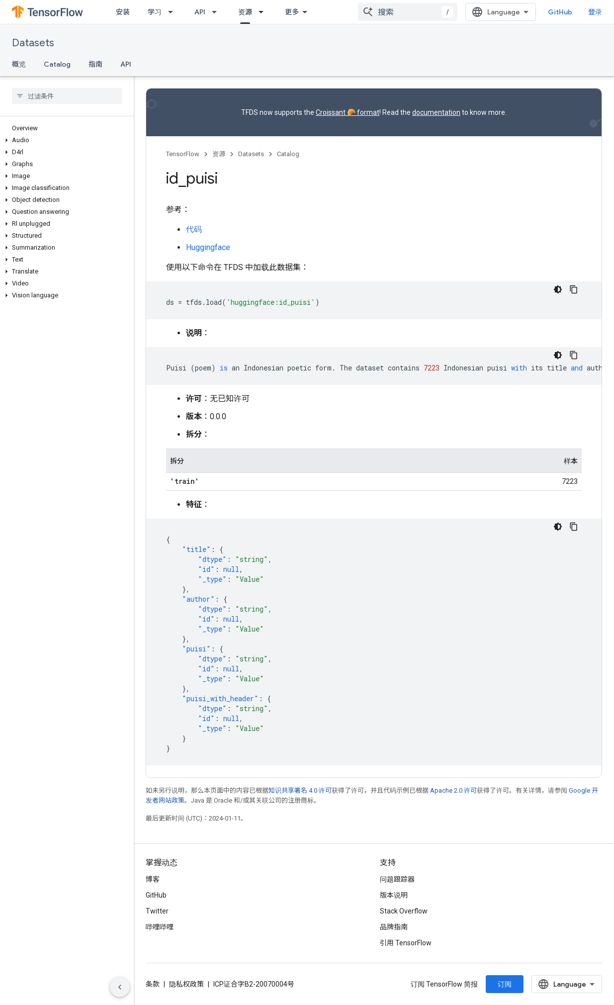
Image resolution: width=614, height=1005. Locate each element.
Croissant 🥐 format (347, 112)
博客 (153, 879)
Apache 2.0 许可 (453, 790)
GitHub (560, 11)
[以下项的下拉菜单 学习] (173, 12)
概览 (19, 64)
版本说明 (394, 895)
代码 (194, 229)
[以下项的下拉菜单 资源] (264, 12)
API (199, 11)
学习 (155, 11)
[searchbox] (67, 96)
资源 (218, 154)
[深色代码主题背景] (558, 289)
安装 (123, 11)
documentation (436, 112)
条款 (153, 984)
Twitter (157, 911)
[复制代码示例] (574, 289)
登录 (595, 12)
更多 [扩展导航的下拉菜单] (292, 11)
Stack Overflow (404, 911)
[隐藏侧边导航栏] (120, 987)
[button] (65, 140)
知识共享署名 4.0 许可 (300, 790)
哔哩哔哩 (160, 927)
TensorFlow (182, 154)
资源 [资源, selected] (245, 11)
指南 (95, 64)
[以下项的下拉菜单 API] (217, 12)
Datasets (33, 43)
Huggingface (208, 247)
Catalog (57, 64)
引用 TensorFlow (406, 943)
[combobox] (407, 12)
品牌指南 (394, 927)
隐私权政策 (186, 984)
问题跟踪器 (397, 879)
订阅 (505, 984)
